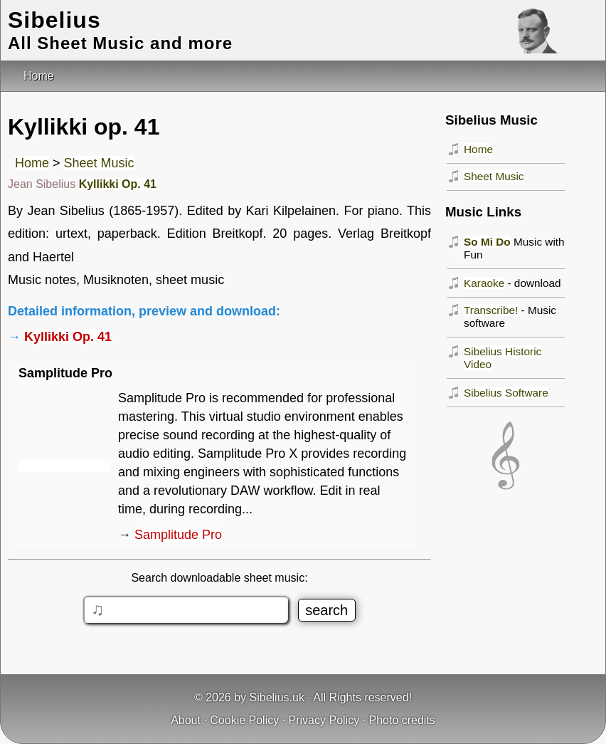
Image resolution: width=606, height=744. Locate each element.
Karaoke (484, 283)
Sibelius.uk (277, 697)
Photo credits (401, 720)
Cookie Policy (244, 720)
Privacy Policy (324, 720)
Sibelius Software (506, 393)
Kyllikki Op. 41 (117, 184)
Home (32, 163)
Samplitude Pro (178, 535)
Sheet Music (99, 163)
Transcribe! (491, 310)
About (186, 720)
